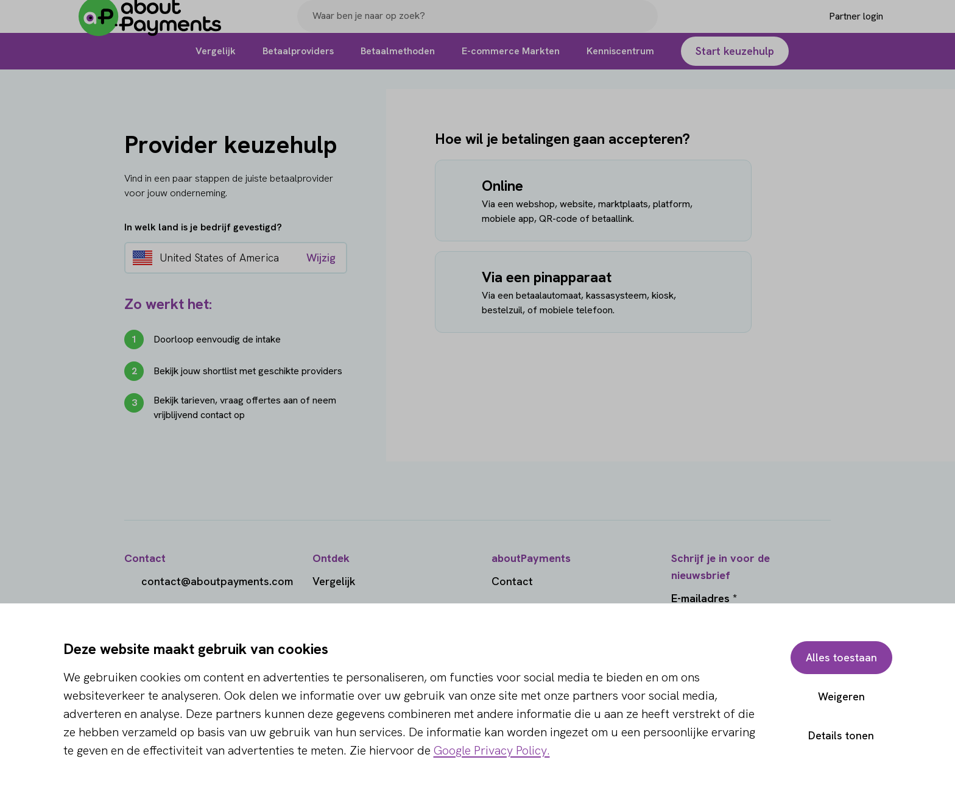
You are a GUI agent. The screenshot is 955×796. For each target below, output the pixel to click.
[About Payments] (160, 26)
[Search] (643, 26)
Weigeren (840, 696)
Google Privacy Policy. (492, 750)
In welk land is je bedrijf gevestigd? (203, 227)
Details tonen (840, 735)
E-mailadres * (704, 598)
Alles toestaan (840, 657)
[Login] (835, 26)
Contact (512, 581)
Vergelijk (334, 581)
